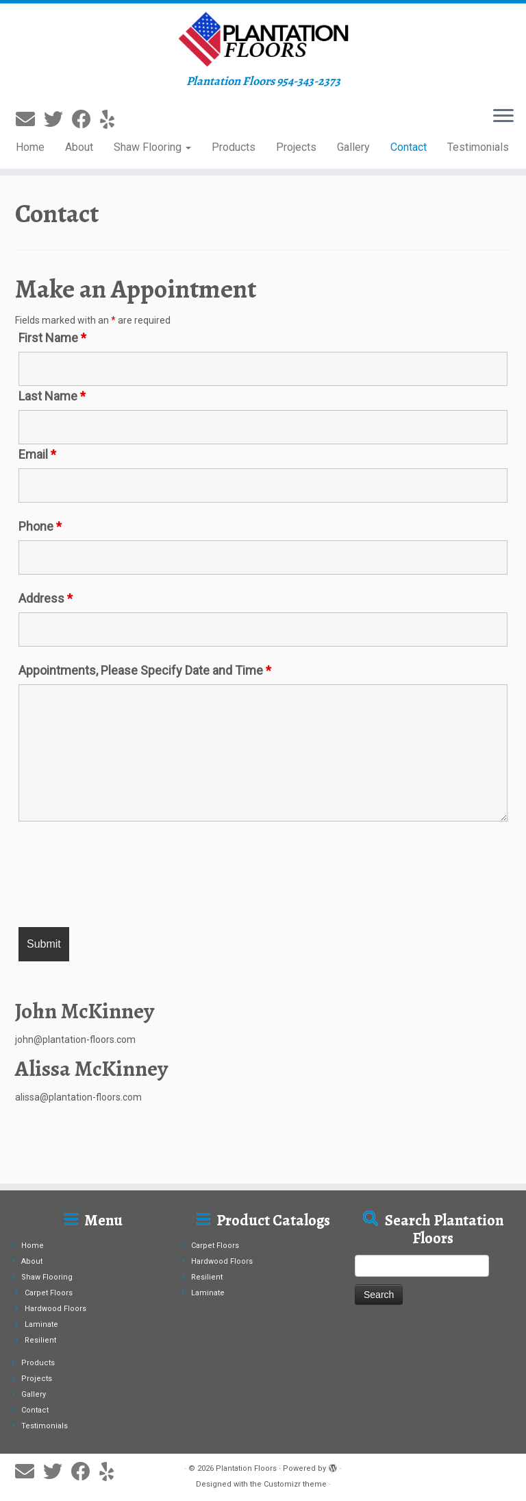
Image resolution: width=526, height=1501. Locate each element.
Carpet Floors (49, 1292)
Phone (40, 526)
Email (37, 454)
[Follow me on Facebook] (86, 119)
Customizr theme (295, 1484)
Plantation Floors (246, 1468)
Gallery (353, 147)
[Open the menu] (503, 116)
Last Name (52, 396)
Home (30, 147)
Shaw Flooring (152, 147)
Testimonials (478, 147)
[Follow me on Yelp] (111, 119)
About (79, 147)
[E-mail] (30, 119)
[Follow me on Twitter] (58, 119)
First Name (52, 338)
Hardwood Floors (55, 1308)
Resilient (40, 1340)
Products (233, 147)
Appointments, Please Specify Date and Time (144, 670)
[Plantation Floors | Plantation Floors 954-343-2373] (263, 38)
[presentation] (122, 876)
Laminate (41, 1324)
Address (45, 598)
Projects (296, 147)
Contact (408, 147)
